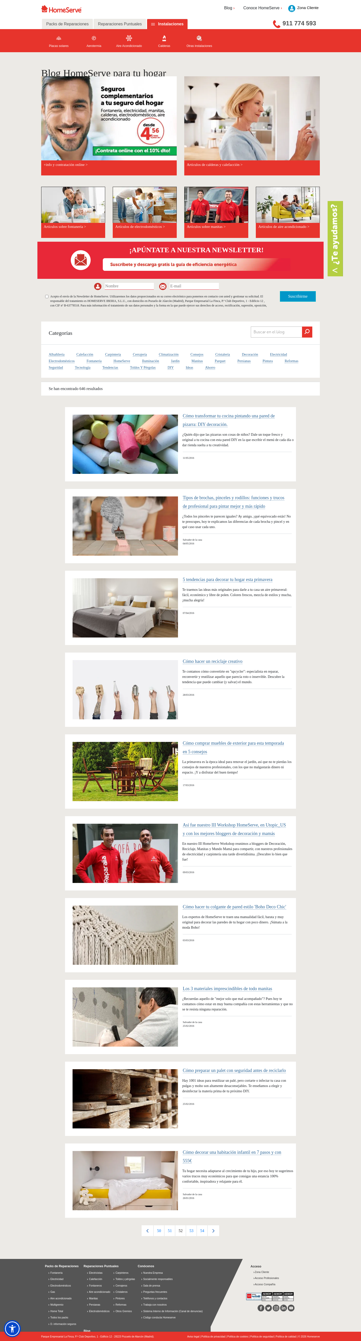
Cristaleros (120, 1292)
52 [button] (180, 1231)
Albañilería (57, 354)
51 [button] (170, 1231)
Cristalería (222, 354)
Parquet (220, 361)
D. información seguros (62, 1324)
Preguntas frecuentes (155, 1292)
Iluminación (150, 361)
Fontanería (94, 361)
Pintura (268, 361)
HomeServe (121, 361)
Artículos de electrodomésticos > (140, 227)
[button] (12, 1328)
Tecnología (82, 367)
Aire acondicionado (60, 1298)
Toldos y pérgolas (124, 1279)
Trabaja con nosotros (155, 1304)
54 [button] (202, 1231)
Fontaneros (94, 1285)
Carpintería (113, 354)
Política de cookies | (238, 1336)
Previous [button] (147, 1230)
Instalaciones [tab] (171, 24)
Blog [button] (230, 8)
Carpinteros (120, 1272)
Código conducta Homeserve (159, 1317)
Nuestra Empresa (153, 1272)
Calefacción (84, 354)
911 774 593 (299, 23)
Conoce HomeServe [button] (263, 8)
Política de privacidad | (214, 1336)
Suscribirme (298, 296)
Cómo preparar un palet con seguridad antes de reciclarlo (234, 1070)
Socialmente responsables (158, 1279)
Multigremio (55, 1304)
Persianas (244, 361)
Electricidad (278, 354)
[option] (158, 1230)
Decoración (250, 354)
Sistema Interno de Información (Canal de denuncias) (173, 1311)
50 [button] (159, 1231)
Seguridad (56, 367)
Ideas (189, 367)
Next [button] (213, 1230)
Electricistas (94, 1272)
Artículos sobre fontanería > (65, 227)
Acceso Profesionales (266, 1278)
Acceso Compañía (264, 1284)
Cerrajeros (120, 1285)
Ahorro (210, 367)
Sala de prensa (151, 1285)
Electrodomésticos (62, 361)
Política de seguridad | (263, 1336)
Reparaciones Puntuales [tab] (120, 24)
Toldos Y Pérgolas (143, 367)
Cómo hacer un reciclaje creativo (213, 661)
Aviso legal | (194, 1336)
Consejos (197, 354)
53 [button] (191, 1231)
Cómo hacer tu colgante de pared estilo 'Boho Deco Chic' (234, 906)
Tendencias (110, 367)
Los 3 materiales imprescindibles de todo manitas (227, 988)
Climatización (169, 354)
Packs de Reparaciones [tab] (67, 24)
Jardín (175, 361)
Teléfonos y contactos (155, 1298)
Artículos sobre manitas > (206, 227)
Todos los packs (58, 1317)
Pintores (119, 1298)
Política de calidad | (287, 1336)
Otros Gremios (122, 1311)
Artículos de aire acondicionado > (283, 227)
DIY (171, 367)
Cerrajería (140, 354)
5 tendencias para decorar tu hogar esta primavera (227, 579)
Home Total (55, 1311)
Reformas (291, 361)
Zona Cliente (261, 1272)
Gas (51, 1292)
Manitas (197, 361)
